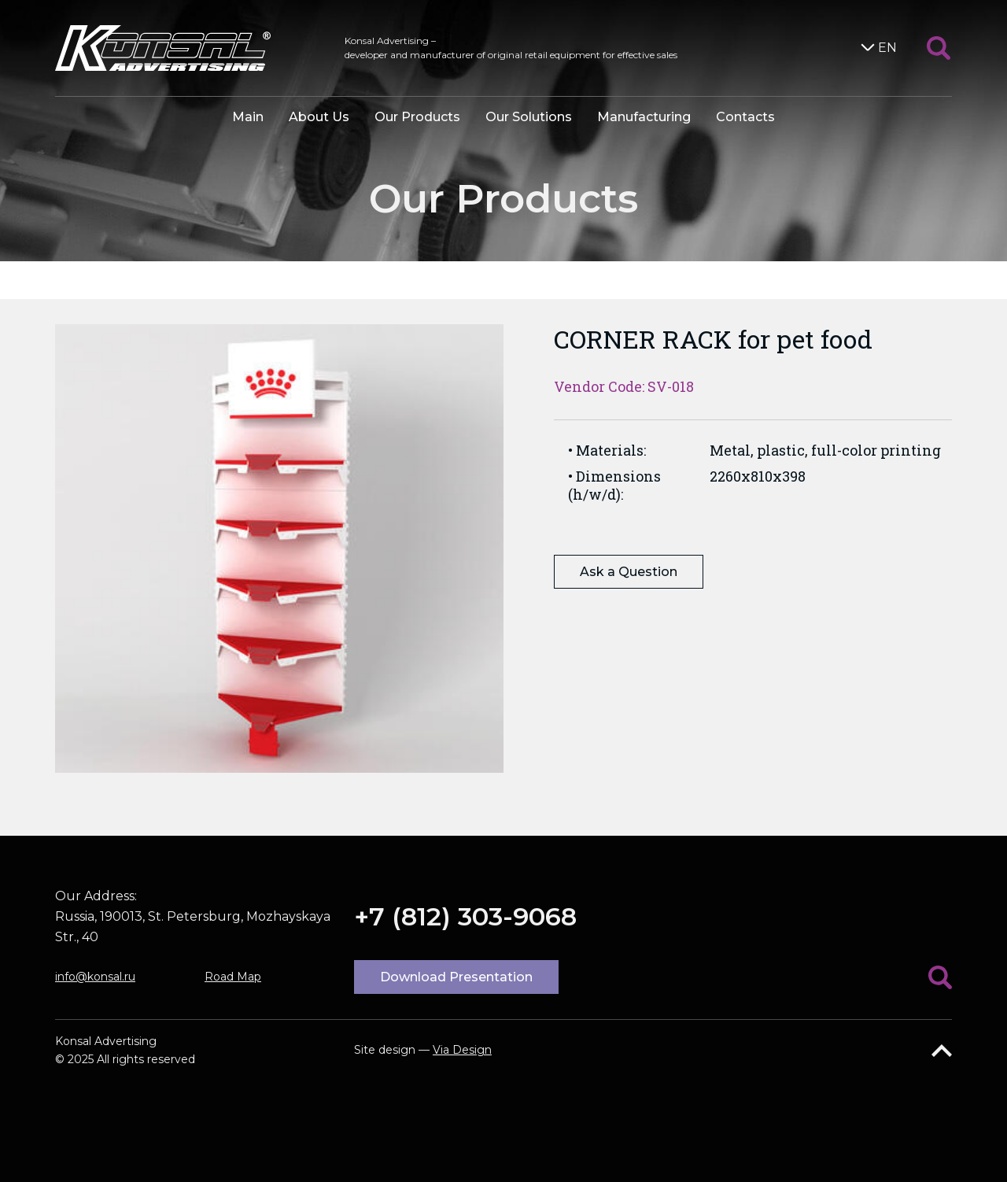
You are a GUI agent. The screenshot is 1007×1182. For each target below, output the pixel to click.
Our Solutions (528, 116)
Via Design (462, 1050)
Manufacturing (644, 116)
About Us (319, 116)
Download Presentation (456, 977)
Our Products (417, 116)
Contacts (745, 116)
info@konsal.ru (95, 977)
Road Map (233, 977)
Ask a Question (628, 571)
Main (248, 116)
